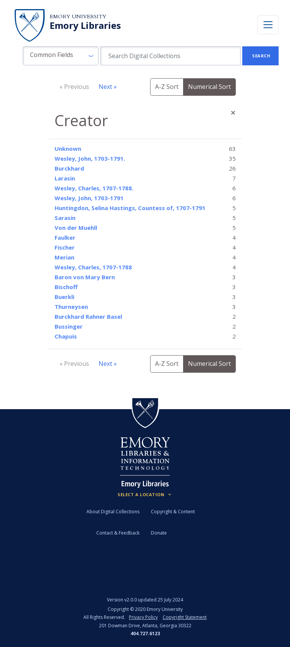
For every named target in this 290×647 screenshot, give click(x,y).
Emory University (78, 16)
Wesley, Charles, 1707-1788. (94, 188)
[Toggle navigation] (268, 24)
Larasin (65, 178)
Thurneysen (71, 306)
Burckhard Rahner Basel (88, 316)
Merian (64, 257)
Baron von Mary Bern (85, 277)
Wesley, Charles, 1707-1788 (93, 267)
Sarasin (65, 217)
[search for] (170, 55)
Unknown (68, 148)
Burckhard (69, 168)
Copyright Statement (185, 617)
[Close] (233, 112)
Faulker (65, 237)
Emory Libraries (85, 25)
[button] (61, 55)
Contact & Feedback (118, 533)
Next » (108, 86)
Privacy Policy (143, 617)
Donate (159, 533)
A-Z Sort (167, 86)
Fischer (65, 247)
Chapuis (66, 336)
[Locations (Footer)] (145, 494)
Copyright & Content (173, 511)
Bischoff (66, 287)
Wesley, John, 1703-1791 (89, 198)
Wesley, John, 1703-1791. (90, 158)
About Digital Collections (113, 511)
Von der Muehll (76, 227)
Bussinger (69, 326)
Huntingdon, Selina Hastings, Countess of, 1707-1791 (130, 208)
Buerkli (64, 297)
